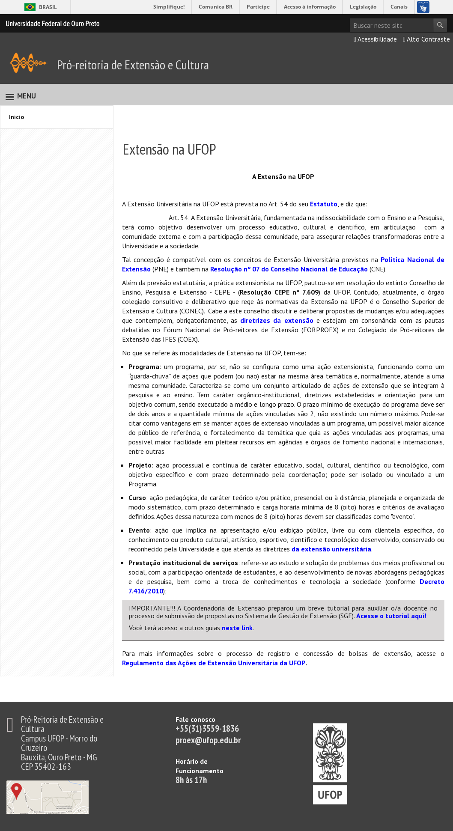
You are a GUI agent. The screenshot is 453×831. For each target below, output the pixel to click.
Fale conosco (195, 719)
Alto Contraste (426, 39)
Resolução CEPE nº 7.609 (279, 292)
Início (16, 117)
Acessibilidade (375, 39)
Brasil (48, 7)
